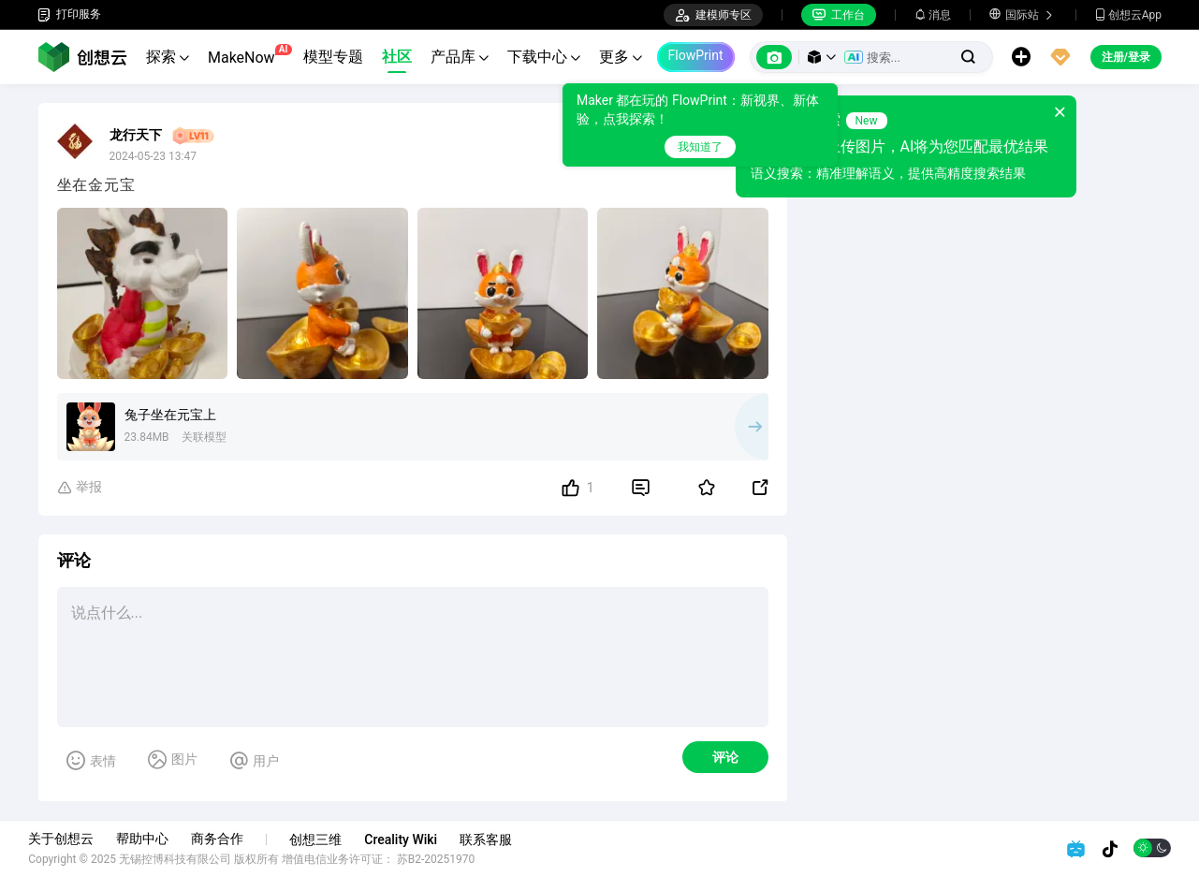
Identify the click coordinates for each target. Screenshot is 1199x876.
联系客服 (495, 839)
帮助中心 (151, 838)
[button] (822, 57)
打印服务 (69, 14)
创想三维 (325, 839)
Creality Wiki (409, 839)
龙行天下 (136, 134)
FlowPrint (696, 55)
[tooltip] (700, 125)
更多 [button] (620, 57)
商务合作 (226, 838)
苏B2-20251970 (445, 859)
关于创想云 (70, 838)
